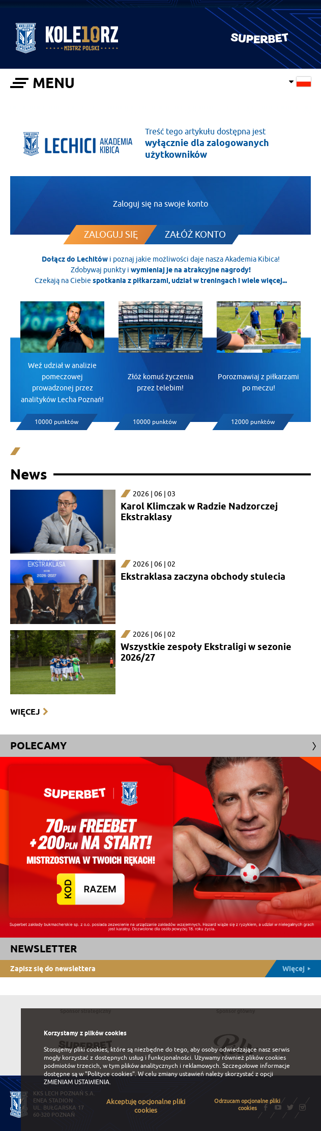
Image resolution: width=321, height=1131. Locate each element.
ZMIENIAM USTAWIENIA (76, 1082)
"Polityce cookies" (110, 1074)
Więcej (25, 712)
